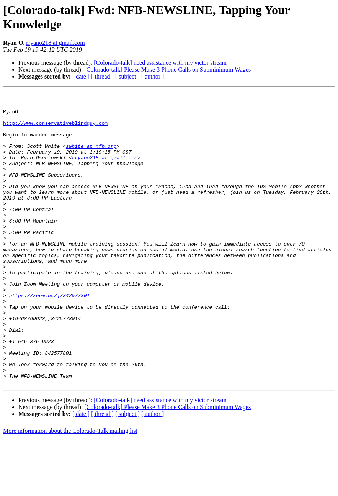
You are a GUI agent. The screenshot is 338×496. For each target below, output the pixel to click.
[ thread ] (102, 76)
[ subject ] (127, 76)
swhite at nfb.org (91, 157)
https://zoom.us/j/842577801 (49, 336)
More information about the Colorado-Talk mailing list (70, 489)
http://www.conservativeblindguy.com (55, 129)
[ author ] (152, 76)
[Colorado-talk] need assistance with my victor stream (160, 62)
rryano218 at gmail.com (55, 42)
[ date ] (81, 76)
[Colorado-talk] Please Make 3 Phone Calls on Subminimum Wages (167, 69)
